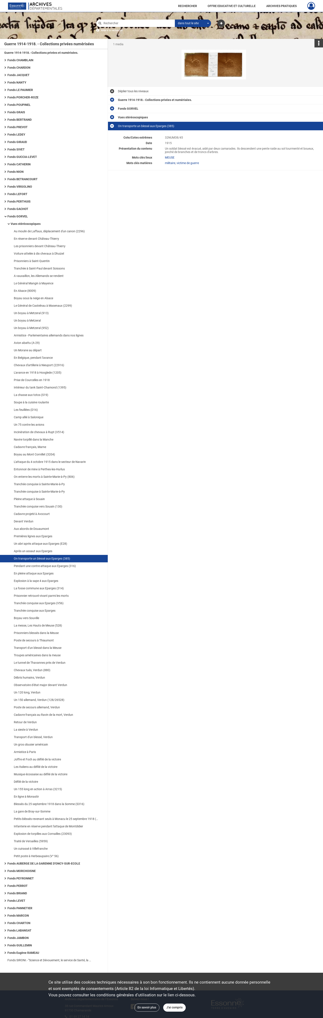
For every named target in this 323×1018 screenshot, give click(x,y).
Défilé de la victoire (26, 781)
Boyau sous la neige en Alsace (33, 298)
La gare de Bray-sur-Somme (32, 811)
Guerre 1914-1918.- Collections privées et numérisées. (41, 52)
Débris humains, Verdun (29, 677)
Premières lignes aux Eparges (33, 536)
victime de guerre (188, 163)
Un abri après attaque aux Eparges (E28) (40, 543)
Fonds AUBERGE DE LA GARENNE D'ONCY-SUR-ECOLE (43, 863)
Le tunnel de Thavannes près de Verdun (39, 662)
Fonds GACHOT (17, 209)
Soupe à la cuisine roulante (31, 402)
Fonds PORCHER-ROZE (22, 97)
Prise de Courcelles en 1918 (32, 380)
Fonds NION (15, 171)
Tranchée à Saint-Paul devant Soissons (39, 268)
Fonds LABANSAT (19, 930)
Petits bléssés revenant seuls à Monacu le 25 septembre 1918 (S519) (56, 819)
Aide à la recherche (112, 30)
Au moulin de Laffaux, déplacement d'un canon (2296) (49, 231)
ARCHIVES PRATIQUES (281, 6)
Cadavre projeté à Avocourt (32, 514)
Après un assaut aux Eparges (33, 551)
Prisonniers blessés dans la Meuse (36, 633)
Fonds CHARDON (18, 67)
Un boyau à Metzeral (27, 320)
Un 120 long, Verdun (27, 692)
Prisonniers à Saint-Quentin (32, 261)
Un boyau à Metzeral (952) (31, 328)
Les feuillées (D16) (26, 409)
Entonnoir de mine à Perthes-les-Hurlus (39, 469)
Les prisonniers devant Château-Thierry (39, 246)
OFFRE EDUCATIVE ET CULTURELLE (232, 6)
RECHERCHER (187, 6)
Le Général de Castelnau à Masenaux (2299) (43, 305)
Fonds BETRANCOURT (22, 179)
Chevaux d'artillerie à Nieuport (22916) (39, 365)
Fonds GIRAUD (17, 142)
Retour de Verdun (25, 722)
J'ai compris (174, 1007)
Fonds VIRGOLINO (19, 186)
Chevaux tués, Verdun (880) (32, 670)
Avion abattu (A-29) (27, 343)
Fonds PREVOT (17, 127)
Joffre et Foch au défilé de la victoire (37, 759)
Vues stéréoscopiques (26, 223)
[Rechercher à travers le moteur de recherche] (137, 23)
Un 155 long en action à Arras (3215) (38, 789)
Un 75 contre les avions (29, 424)
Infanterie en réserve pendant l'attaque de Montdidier (48, 826)
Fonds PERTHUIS (19, 201)
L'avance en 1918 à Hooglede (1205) (37, 372)
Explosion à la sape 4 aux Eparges (36, 581)
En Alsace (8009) (25, 290)
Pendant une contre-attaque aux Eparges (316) (45, 566)
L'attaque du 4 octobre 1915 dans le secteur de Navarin (50, 462)
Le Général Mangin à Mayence (33, 283)
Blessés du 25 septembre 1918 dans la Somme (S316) (49, 804)
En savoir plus (146, 1007)
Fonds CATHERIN (19, 164)
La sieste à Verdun (26, 729)
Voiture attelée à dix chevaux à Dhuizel (39, 253)
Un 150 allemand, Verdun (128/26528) (39, 700)
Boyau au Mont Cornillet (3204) (34, 454)
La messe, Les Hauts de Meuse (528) (38, 625)
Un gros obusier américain (31, 744)
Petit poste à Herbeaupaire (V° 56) (36, 856)
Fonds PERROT (17, 886)
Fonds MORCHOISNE (21, 871)
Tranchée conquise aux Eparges (34, 610)
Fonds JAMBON (18, 938)
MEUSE (169, 157)
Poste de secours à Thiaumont (34, 640)
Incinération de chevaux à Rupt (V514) (39, 432)
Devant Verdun (23, 521)
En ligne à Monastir (26, 796)
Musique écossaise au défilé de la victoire (40, 774)
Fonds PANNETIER (19, 908)
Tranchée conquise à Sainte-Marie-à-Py (39, 484)
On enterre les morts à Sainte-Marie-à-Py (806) (44, 476)
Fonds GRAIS (16, 112)
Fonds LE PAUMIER (20, 90)
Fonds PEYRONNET (20, 878)
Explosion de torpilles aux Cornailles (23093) (43, 833)
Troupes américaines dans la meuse (37, 655)
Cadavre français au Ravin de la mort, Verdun (43, 714)
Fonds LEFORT (17, 194)
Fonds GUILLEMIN (19, 945)
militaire (170, 163)
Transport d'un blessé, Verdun (33, 737)
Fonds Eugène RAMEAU (23, 952)
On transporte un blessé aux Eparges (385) (42, 558)
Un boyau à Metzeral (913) (31, 313)
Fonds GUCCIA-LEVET (22, 157)
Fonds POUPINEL (19, 104)
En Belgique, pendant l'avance (33, 357)
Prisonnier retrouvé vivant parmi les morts (41, 595)
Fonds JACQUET (18, 75)
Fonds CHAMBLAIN (20, 60)
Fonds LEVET (16, 900)
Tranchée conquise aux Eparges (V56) (39, 603)
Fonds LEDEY (16, 134)
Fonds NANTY (16, 82)
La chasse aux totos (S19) (31, 395)
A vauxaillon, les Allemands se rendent (39, 276)
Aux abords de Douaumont (31, 528)
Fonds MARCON (18, 915)
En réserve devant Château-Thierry (36, 238)
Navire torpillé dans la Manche (33, 439)
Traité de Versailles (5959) (31, 841)
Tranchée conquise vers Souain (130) (38, 506)
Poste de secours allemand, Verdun (37, 707)
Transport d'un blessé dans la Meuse (37, 647)
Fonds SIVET (16, 149)
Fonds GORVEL (17, 216)
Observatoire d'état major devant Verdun (40, 685)
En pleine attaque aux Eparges (34, 573)
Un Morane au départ (28, 350)
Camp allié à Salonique (28, 417)
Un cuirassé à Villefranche (31, 848)
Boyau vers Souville (26, 618)
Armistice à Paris (25, 752)
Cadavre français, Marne (30, 447)
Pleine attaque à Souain (29, 499)
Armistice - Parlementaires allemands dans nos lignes (49, 335)
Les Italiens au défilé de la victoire (35, 766)
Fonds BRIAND (17, 893)
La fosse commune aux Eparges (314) (39, 588)
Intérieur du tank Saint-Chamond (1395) (40, 387)
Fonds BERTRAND (19, 119)
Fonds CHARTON (18, 923)
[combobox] (193, 23)
